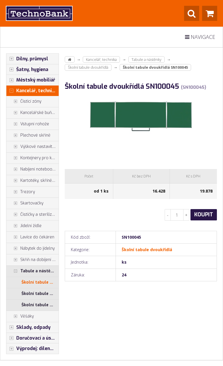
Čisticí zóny (23, 101)
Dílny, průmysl (27, 59)
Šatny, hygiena (27, 69)
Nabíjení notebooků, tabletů (32, 169)
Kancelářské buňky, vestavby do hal (32, 112)
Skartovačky (24, 203)
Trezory (20, 192)
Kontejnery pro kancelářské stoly (32, 158)
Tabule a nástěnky (32, 271)
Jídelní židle (24, 225)
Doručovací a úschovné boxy (32, 338)
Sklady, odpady (28, 327)
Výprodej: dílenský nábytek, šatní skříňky (32, 348)
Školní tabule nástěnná (40, 305)
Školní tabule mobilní (40, 293)
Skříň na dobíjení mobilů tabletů (32, 259)
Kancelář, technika (31, 91)
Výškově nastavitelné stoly (32, 146)
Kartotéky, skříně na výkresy (32, 180)
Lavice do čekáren (30, 237)
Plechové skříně (28, 135)
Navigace (200, 36)
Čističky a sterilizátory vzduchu (32, 214)
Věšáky (20, 316)
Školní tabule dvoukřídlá (40, 282)
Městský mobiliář (30, 80)
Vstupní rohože (27, 124)
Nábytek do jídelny (30, 248)
